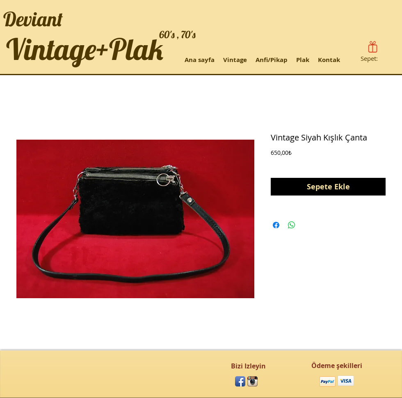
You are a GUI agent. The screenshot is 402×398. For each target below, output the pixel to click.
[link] (374, 58)
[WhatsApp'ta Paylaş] (292, 225)
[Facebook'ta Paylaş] (276, 225)
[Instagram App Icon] (252, 381)
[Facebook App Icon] (240, 381)
